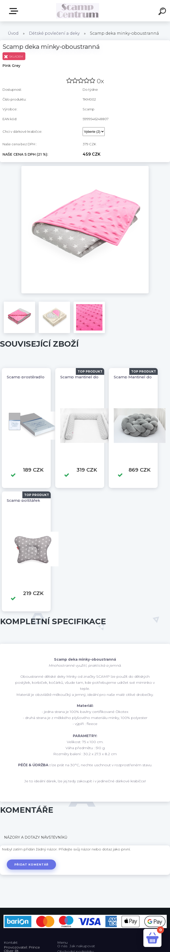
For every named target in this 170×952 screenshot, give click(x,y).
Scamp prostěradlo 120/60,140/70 (39, 377)
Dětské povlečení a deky (54, 33)
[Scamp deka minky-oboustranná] (85, 167)
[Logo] (77, 10)
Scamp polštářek (23, 500)
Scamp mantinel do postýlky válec (93, 377)
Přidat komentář (32, 864)
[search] (162, 12)
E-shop (15, 11)
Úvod (13, 33)
